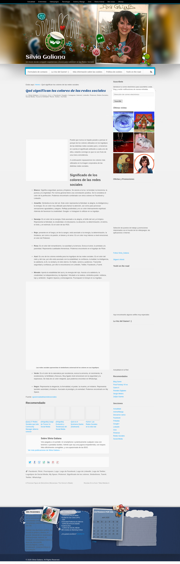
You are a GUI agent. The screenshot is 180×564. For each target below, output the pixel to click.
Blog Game (117, 382)
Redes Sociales (102, 95)
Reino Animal (99, 2)
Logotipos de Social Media (37, 474)
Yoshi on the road (133, 72)
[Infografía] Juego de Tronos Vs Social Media (47, 424)
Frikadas (116, 421)
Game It (116, 388)
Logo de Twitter (98, 471)
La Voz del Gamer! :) (60, 72)
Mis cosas (111, 2)
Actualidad (31, 2)
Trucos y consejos (42, 97)
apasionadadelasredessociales (44, 397)
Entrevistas (42, 2)
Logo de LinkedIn (83, 471)
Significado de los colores (78, 474)
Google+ (65, 95)
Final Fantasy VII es (120, 385)
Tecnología (66, 2)
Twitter (57, 97)
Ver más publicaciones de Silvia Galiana (45, 450)
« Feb (94, 542)
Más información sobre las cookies (87, 72)
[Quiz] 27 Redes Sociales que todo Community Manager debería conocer (32, 427)
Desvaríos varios (119, 415)
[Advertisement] (67, 119)
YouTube (64, 97)
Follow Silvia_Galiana (121, 253)
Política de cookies (114, 72)
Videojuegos (54, 2)
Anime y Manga (79, 2)
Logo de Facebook (68, 471)
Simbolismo (95, 474)
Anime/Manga (118, 412)
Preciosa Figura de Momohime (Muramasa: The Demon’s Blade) (50, 483)
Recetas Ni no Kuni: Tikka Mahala (96, 483)
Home (37, 85)
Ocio (89, 2)
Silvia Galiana (45, 57)
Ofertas (120, 2)
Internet (79, 95)
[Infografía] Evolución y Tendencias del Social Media (61, 425)
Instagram (72, 95)
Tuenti (52, 97)
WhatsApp (36, 477)
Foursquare (48, 471)
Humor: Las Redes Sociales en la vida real (91, 424)
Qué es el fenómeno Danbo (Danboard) (77, 424)
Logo (56, 471)
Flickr (40, 471)
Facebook (57, 95)
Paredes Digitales (119, 391)
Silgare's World (118, 259)
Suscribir (117, 101)
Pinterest (93, 95)
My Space (53, 474)
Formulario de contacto (37, 72)
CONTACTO (80, 534)
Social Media (30, 97)
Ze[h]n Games (118, 397)
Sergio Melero (118, 394)
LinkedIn (86, 95)
